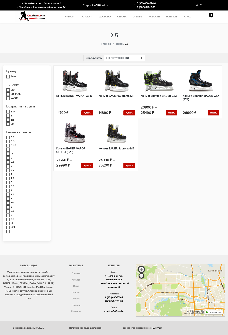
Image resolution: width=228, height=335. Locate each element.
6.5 (12, 194)
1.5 (12, 153)
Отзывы (137, 16)
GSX (13, 90)
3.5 (12, 170)
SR (12, 124)
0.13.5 (13, 145)
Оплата (121, 16)
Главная (69, 16)
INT (12, 119)
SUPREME (16, 94)
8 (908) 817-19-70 (146, 7)
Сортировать (94, 58)
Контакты (172, 16)
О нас (187, 16)
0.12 (13, 137)
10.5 (13, 227)
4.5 (12, 178)
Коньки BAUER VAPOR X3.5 (74, 96)
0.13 (12, 141)
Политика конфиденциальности (85, 327)
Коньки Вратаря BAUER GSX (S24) (201, 97)
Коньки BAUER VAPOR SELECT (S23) (70, 150)
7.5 (12, 202)
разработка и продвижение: (142, 327)
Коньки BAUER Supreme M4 (116, 148)
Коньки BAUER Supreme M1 (116, 96)
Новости (154, 16)
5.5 (12, 186)
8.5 (12, 211)
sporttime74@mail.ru (97, 5)
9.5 (12, 219)
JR (12, 115)
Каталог (86, 16)
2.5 (12, 161)
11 (11, 231)
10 (12, 223)
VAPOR (14, 98)
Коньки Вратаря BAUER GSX (159, 96)
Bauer (14, 76)
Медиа (75, 292)
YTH (13, 111)
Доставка (105, 16)
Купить (87, 112)
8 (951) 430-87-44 (146, 3)
